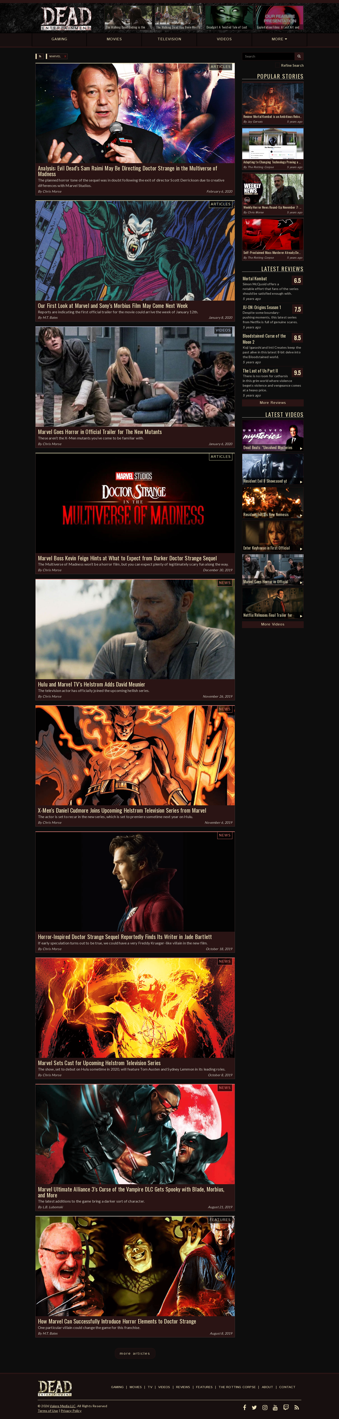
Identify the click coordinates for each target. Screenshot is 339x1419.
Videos (223, 330)
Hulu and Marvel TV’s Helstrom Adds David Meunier (91, 684)
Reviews (183, 1387)
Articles (221, 67)
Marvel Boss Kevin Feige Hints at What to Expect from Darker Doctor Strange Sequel (127, 558)
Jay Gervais (255, 122)
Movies (136, 1387)
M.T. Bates (50, 317)
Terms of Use (48, 1411)
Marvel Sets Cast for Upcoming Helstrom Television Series (99, 1062)
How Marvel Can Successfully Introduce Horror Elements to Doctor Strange (117, 1321)
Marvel (55, 56)
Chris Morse (52, 191)
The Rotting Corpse (261, 167)
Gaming (117, 1387)
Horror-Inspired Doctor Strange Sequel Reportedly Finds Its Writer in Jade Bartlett (125, 936)
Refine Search (292, 65)
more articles (135, 1353)
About (267, 1387)
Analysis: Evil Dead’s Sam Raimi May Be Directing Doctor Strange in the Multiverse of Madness (127, 171)
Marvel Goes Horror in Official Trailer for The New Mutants (100, 431)
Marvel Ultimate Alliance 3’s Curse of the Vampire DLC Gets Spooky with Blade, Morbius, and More (131, 1192)
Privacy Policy (71, 1411)
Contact (287, 1387)
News (225, 583)
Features (220, 1220)
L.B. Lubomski (53, 1207)
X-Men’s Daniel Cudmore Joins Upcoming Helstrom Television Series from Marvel (122, 810)
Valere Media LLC (63, 1406)
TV (150, 1387)
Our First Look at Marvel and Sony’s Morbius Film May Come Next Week (113, 305)
